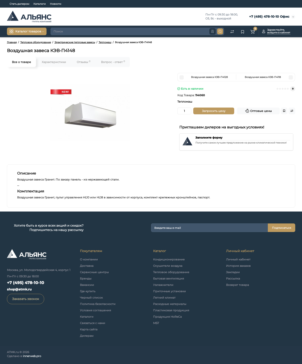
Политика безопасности (98, 304)
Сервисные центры (94, 272)
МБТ (156, 323)
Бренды (85, 278)
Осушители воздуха (167, 266)
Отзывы (83, 62)
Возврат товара (237, 285)
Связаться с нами (92, 323)
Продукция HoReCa (167, 316)
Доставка (86, 266)
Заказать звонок (25, 299)
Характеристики (54, 62)
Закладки (233, 272)
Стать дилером (19, 3)
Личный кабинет (238, 259)
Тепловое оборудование (171, 272)
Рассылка (233, 278)
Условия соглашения (95, 310)
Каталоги (39, 3)
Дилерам (86, 336)
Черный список (91, 297)
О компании (89, 259)
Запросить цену (213, 111)
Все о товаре (21, 62)
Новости (55, 3)
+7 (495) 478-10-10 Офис (268, 16)
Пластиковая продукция (171, 310)
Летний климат (164, 297)
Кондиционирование (169, 259)
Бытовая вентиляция (168, 278)
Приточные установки (169, 291)
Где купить (87, 291)
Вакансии (87, 285)
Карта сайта (88, 329)
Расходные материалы (169, 304)
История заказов (238, 266)
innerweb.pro (32, 356)
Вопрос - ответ (113, 62)
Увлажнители (163, 285)
